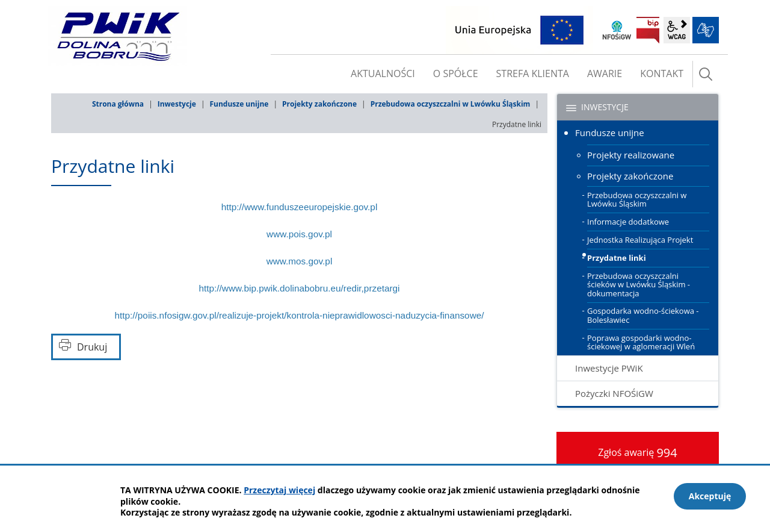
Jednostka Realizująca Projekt (640, 239)
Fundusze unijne (238, 104)
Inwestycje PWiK (609, 368)
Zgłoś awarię (637, 452)
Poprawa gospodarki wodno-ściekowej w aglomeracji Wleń (641, 342)
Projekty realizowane (630, 155)
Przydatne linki (616, 257)
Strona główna (118, 104)
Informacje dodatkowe (628, 221)
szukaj (705, 74)
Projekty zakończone (319, 104)
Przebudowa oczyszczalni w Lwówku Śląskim (451, 104)
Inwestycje (177, 104)
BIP (648, 30)
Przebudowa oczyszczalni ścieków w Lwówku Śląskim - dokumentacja (638, 284)
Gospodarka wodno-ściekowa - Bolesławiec (643, 315)
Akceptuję (710, 496)
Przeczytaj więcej (279, 490)
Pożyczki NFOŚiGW (614, 393)
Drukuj (92, 347)
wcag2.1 (677, 30)
